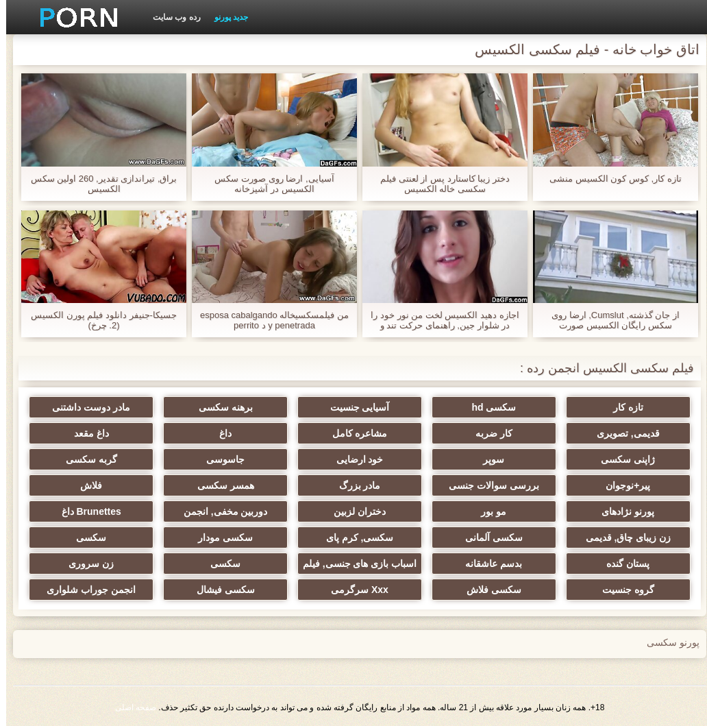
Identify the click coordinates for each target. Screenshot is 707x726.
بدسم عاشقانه (487, 563)
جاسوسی (219, 459)
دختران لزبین (353, 511)
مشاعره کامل (354, 433)
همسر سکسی (219, 485)
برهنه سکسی (220, 407)
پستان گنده (621, 563)
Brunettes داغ (85, 511)
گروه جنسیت (622, 589)
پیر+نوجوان (621, 485)
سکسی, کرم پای (354, 537)
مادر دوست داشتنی (85, 407)
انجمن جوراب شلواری (84, 589)
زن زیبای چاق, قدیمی (622, 537)
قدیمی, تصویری (622, 433)
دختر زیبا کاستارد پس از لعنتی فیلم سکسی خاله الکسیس (439, 183)
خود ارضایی (353, 459)
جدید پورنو (225, 17)
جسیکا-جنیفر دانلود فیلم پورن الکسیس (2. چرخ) (98, 320)
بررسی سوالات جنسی (488, 485)
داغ (219, 433)
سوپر (487, 459)
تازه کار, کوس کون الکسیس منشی (609, 178)
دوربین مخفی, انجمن (219, 511)
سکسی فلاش (487, 589)
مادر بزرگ (354, 485)
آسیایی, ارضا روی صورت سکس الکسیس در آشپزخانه (267, 183)
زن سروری (85, 563)
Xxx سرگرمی (353, 589)
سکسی (85, 537)
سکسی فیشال (219, 589)
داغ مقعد (85, 433)
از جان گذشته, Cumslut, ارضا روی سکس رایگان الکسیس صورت (609, 320)
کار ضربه (487, 433)
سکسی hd (487, 407)
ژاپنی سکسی (622, 459)
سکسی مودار (219, 537)
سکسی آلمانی (488, 537)
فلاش (85, 485)
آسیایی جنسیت (354, 407)
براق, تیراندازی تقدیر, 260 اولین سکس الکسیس (98, 183)
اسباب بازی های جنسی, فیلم (353, 563)
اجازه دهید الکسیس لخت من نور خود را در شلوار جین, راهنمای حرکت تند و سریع (438, 320)
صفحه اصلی (129, 707)
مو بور (487, 511)
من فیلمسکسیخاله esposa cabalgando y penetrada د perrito (268, 320)
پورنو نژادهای (621, 511)
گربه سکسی (85, 459)
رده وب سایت (171, 17)
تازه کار (622, 407)
